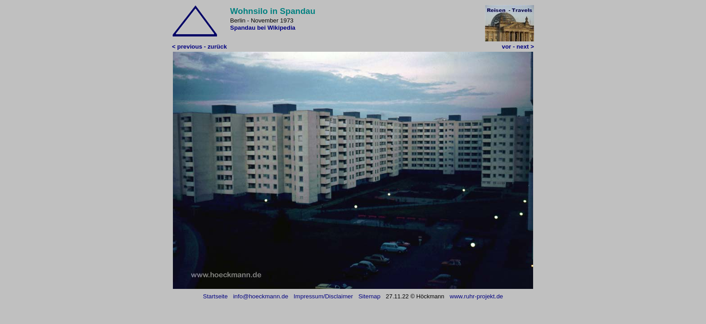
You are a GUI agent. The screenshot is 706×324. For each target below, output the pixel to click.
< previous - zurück (199, 46)
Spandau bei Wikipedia (262, 27)
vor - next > (518, 46)
